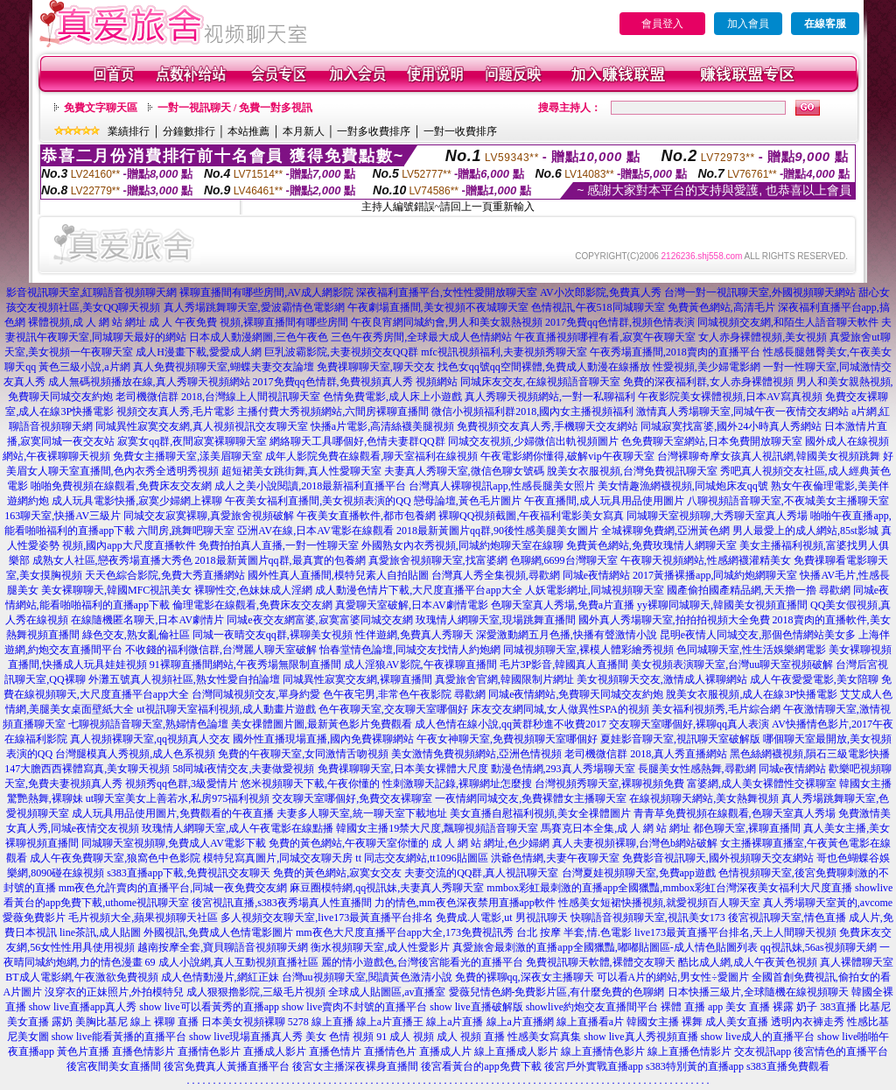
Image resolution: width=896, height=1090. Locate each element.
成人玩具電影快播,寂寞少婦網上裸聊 (137, 501)
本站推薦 (249, 131)
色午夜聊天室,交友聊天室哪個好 (393, 709)
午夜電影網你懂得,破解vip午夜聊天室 (567, 456)
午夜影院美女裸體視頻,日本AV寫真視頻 (730, 396)
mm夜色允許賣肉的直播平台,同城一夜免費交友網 (173, 888)
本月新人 (304, 131)
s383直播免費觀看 (788, 1066)
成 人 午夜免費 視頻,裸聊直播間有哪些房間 (248, 322)
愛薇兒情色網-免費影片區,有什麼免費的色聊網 (557, 992)
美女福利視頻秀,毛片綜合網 (716, 709)
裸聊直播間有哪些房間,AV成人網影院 (266, 292)
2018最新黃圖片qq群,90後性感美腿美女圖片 (497, 530)
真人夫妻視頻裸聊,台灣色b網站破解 (635, 843)
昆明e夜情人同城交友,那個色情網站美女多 (758, 635)
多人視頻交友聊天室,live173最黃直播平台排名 (326, 917)
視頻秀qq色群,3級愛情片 (181, 783)
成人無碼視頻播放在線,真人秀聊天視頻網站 (149, 382)
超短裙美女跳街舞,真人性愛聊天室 (301, 471)
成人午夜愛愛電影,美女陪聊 (814, 679)
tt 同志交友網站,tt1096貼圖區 (421, 858)
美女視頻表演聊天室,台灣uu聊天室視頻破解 (732, 664)
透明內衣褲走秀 (807, 1022)
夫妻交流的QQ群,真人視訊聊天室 (481, 873)
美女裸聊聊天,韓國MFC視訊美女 (116, 590)
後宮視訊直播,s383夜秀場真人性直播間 (282, 903)
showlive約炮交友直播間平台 (592, 1007)
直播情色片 (390, 1051)
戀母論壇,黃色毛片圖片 (468, 501)
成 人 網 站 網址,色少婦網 (490, 843)
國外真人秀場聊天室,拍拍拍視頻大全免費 (674, 620)
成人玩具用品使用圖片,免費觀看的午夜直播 (173, 813)
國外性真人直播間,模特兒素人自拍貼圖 (338, 575)
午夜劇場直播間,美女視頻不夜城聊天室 (437, 307)
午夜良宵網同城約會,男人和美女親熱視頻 (446, 322)
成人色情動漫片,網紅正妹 (220, 977)
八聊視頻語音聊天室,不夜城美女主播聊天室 (788, 501)
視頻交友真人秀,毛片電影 (175, 411)
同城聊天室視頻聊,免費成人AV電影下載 (173, 843)
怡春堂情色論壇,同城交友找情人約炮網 (409, 649)
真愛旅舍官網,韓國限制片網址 (504, 679)
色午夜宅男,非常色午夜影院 (387, 694)
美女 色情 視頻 (339, 1036)
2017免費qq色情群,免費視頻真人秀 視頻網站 (355, 382)
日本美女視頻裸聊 (243, 1022)
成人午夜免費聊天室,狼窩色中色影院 (115, 858)
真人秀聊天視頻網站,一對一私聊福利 (550, 396)
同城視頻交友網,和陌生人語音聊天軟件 (787, 322)
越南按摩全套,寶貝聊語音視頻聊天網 (222, 947)
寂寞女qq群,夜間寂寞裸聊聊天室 (192, 441)
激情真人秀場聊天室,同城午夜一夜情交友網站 (742, 411)
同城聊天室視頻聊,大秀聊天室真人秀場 (717, 516)
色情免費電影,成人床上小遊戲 (392, 396)
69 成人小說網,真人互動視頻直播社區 (231, 962)
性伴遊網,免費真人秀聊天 (414, 635)
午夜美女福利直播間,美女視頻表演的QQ (317, 501)
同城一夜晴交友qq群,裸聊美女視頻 (272, 635)
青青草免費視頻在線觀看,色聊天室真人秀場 (735, 813)
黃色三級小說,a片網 (84, 367)
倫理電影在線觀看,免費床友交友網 (252, 605)
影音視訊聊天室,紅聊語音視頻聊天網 (91, 292)
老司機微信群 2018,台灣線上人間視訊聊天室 (218, 396)
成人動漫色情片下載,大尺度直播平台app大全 (418, 590)
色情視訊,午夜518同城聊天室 (598, 307)
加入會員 (748, 24)
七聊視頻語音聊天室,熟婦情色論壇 (148, 724)
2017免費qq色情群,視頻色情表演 (620, 322)
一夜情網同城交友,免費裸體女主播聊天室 (530, 798)
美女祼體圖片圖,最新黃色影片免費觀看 (321, 724)
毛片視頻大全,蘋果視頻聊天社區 (143, 917)
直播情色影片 (209, 1051)
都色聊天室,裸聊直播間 (747, 828)
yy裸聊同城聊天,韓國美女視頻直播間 (722, 605)
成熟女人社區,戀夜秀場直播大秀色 (112, 560)
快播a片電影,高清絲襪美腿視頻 (382, 426)
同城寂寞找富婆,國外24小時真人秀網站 (731, 426)
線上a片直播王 (390, 1022)
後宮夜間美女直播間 (113, 1066)
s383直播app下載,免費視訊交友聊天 (188, 873)
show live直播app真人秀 (83, 1007)
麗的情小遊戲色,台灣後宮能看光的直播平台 (422, 962)
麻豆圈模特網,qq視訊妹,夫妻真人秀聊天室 (387, 888)
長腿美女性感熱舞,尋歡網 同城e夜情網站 (732, 769)
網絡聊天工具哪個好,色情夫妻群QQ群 (357, 441)
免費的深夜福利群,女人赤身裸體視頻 (708, 382)
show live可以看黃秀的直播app (209, 1007)
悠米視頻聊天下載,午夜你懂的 (310, 783)
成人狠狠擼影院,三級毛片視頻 (256, 992)
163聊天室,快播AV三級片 (62, 516)
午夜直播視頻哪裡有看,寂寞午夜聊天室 (605, 337)
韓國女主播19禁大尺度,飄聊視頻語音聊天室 (437, 828)
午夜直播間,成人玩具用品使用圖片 (604, 501)
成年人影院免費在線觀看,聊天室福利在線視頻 (371, 456)
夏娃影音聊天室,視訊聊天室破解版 (680, 739)
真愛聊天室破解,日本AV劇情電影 (411, 605)
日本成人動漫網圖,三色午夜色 (258, 337)
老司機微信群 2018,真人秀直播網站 (645, 754)
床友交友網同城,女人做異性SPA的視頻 (560, 709)
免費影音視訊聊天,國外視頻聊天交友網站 (718, 858)
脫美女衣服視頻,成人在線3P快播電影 (751, 694)
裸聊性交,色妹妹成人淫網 (253, 590)
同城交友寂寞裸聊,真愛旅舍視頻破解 (208, 516)
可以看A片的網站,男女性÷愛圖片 (673, 977)
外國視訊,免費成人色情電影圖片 (218, 932)
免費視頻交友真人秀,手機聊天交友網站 (547, 426)
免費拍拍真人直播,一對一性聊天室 (279, 545)
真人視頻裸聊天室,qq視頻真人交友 (150, 739)
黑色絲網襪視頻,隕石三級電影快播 (810, 754)
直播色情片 (335, 1051)
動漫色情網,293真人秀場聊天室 (563, 769)
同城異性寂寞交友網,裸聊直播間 (357, 679)
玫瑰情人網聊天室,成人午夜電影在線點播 (237, 828)
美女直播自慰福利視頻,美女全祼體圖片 (540, 813)
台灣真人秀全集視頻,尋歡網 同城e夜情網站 (530, 575)
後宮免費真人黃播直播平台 (227, 1066)
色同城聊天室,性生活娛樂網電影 (751, 649)
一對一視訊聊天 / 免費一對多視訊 (235, 108)
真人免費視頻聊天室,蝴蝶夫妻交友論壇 (223, 367)
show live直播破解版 (476, 1007)
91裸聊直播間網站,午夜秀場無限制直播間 (245, 664)
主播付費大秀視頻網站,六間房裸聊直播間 (333, 411)
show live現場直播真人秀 (246, 1036)
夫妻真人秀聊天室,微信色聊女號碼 (464, 471)
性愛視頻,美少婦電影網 (706, 367)
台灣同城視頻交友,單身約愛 (256, 694)
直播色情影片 (143, 1051)
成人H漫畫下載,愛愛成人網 (199, 352)
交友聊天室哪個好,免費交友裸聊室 (352, 798)
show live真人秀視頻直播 (640, 1036)
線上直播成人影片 (516, 1051)
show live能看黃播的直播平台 (119, 1036)
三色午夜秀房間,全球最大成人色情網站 (421, 337)
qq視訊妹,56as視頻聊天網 (818, 947)
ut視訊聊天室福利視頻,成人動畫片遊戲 (225, 709)
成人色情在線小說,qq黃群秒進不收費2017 (510, 724)
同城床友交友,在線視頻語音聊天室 (540, 382)
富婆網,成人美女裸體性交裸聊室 (761, 783)
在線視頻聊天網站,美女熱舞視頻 (704, 798)
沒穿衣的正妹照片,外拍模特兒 (114, 992)
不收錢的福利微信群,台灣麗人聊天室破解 (221, 649)
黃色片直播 (83, 1051)
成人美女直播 (736, 1022)
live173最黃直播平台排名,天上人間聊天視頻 (735, 932)
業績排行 (129, 131)
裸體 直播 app (692, 1007)
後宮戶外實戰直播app (593, 1066)
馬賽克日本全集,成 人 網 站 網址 (615, 828)
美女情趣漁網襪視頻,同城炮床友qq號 (683, 486)
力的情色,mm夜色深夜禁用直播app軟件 (465, 903)
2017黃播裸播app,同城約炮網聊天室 (715, 575)
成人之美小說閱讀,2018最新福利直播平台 (310, 486)
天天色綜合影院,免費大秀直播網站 (165, 575)
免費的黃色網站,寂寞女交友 (337, 873)
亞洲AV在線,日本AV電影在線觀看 (315, 530)
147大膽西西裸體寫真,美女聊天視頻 (87, 769)
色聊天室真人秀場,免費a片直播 (562, 605)
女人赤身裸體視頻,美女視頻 (762, 337)
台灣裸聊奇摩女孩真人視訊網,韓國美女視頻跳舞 (768, 456)
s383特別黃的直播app (695, 1066)
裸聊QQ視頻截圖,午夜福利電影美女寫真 (531, 516)
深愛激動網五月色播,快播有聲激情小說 (566, 635)
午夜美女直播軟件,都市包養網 (366, 516)
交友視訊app (762, 1051)
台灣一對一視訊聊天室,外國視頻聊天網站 (760, 292)
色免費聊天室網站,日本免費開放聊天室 (711, 441)
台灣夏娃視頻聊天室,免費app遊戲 (639, 873)
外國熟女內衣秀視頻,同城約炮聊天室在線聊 (462, 545)
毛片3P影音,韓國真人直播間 (564, 664)
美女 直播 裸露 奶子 (771, 1007)
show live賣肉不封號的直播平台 (354, 1007)
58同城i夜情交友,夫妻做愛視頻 (243, 769)
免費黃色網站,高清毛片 (721, 307)
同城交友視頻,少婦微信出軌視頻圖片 (533, 441)
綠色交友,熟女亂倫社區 (136, 635)
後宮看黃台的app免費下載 (481, 1066)
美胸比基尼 (101, 1022)
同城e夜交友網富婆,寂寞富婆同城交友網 (319, 620)
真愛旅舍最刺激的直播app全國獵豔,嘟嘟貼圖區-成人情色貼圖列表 (604, 947)
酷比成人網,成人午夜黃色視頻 (747, 962)
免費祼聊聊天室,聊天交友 (376, 367)
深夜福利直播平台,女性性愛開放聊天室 (446, 292)
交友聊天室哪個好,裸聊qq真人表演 (689, 724)
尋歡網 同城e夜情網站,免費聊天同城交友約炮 (558, 694)
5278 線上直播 (321, 1022)
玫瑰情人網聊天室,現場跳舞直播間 (496, 620)
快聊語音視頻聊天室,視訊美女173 (647, 917)
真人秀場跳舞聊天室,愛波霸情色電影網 (254, 307)
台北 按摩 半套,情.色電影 (574, 932)
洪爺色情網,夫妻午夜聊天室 (555, 858)
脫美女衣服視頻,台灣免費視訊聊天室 (632, 471)
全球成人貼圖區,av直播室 (386, 992)
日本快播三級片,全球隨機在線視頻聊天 (758, 992)
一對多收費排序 (373, 131)
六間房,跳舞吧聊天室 (185, 530)
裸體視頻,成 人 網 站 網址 (87, 322)
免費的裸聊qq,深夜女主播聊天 (524, 977)
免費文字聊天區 (100, 108)
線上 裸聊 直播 (164, 1022)
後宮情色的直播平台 (841, 1051)
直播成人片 (445, 1051)
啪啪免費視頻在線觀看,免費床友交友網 (121, 486)
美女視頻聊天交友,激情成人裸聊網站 (662, 679)
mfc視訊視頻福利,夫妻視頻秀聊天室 (504, 352)
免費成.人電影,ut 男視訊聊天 (501, 917)
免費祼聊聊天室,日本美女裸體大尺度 (403, 769)
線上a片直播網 (520, 1022)
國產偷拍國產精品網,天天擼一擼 (741, 590)
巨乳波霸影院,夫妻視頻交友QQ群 (341, 352)
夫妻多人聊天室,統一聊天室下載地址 (361, 813)
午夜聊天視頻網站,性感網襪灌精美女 (705, 560)
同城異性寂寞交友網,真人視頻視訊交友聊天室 (201, 426)
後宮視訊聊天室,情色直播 (787, 917)
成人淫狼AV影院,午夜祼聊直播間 (420, 664)
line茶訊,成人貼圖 (100, 932)
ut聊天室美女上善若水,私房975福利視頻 (178, 798)
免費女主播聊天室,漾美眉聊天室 (187, 456)
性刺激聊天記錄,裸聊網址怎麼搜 (457, 783)
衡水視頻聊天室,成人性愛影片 (380, 947)
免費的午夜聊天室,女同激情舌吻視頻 (303, 754)
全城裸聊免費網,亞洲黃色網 (665, 530)
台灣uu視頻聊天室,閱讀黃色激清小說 (367, 977)
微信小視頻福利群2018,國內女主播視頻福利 (532, 411)
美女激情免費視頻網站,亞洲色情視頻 (476, 754)
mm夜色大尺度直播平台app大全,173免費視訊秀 (405, 932)
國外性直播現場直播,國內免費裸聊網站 (323, 739)
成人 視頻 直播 (471, 1036)
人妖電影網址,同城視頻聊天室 (594, 590)
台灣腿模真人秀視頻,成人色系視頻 (135, 754)
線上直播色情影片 (690, 1051)
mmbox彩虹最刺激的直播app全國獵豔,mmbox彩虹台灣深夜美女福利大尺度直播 (669, 888)
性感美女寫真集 (544, 1036)
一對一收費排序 (460, 131)
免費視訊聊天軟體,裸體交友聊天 (601, 962)
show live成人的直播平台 (758, 1036)
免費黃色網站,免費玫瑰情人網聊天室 (651, 545)
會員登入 (662, 24)
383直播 (838, 1007)
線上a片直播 (454, 1022)
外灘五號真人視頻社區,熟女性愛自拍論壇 (184, 679)
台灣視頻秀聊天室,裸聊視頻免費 (609, 783)
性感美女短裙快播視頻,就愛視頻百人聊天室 (659, 903)
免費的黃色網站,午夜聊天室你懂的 (349, 843)
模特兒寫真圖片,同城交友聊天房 (278, 858)
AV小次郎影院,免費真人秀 (601, 292)
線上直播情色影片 (603, 1051)
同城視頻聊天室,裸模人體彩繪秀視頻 (588, 649)
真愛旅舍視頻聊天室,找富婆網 (438, 560)
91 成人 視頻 (405, 1036)
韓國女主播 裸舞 (664, 1022)
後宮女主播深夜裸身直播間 (355, 1066)
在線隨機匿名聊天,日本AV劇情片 (147, 620)
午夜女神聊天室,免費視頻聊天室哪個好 (507, 739)
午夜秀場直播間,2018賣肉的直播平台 (675, 352)
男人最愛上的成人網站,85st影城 (805, 530)
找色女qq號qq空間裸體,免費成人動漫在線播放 (544, 367)
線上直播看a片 (590, 1022)
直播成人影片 (274, 1051)
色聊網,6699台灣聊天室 (564, 560)
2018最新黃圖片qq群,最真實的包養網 (280, 560)
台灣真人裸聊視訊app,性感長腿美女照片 (501, 486)
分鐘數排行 (189, 131)
